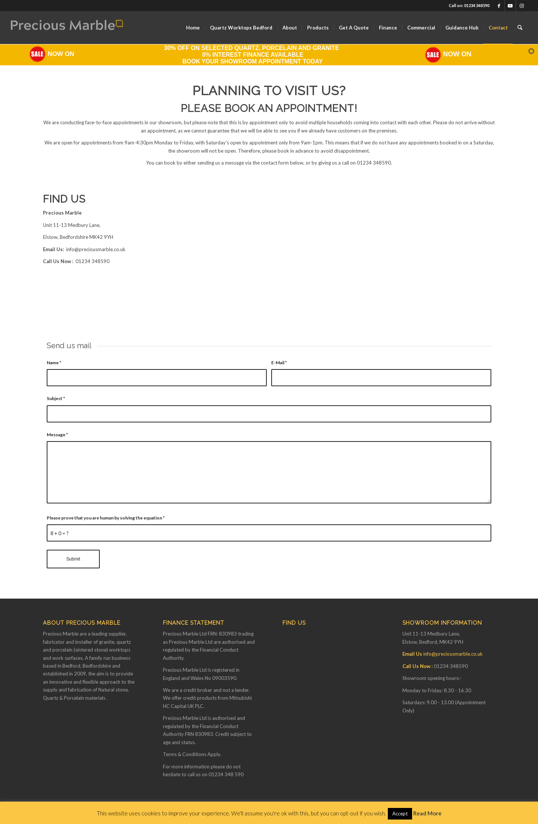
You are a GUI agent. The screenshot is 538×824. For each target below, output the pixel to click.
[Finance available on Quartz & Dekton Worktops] (67, 27)
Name (54, 362)
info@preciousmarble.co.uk (96, 249)
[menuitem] (193, 27)
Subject (56, 398)
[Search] (520, 27)
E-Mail (279, 362)
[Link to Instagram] (521, 5)
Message (57, 434)
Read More (427, 813)
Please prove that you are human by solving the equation (106, 518)
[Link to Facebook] (499, 5)
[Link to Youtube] (510, 5)
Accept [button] (400, 814)
